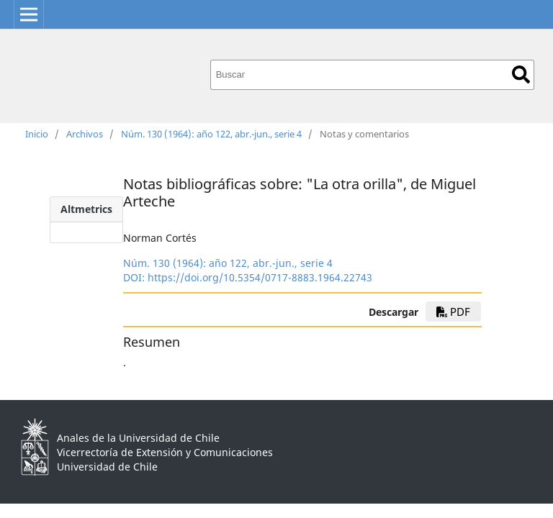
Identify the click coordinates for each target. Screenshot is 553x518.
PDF (453, 311)
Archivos (84, 133)
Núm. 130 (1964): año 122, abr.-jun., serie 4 (211, 133)
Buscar (521, 74)
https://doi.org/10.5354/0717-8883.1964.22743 (260, 277)
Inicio (36, 133)
